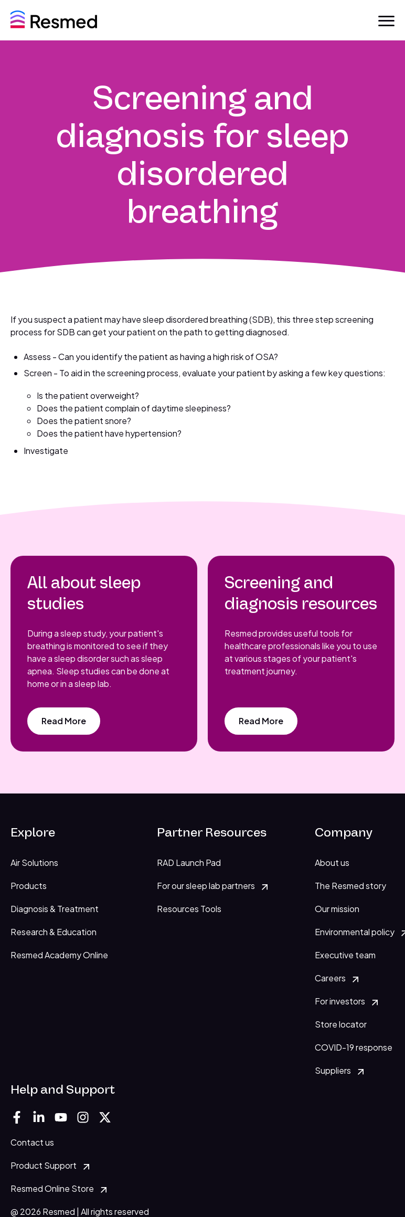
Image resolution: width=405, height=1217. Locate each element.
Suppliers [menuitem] (333, 1070)
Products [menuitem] (28, 885)
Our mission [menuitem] (337, 908)
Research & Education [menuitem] (53, 931)
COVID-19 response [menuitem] (353, 1047)
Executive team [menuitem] (345, 954)
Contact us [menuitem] (32, 1142)
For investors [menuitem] (340, 1001)
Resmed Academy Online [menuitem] (59, 954)
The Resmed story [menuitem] (350, 885)
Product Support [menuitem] (43, 1165)
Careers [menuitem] (330, 977)
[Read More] (63, 721)
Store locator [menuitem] (341, 1024)
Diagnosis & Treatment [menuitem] (54, 908)
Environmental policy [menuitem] (355, 931)
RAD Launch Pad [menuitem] (189, 862)
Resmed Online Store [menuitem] (52, 1188)
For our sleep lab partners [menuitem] (206, 885)
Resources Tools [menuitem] (189, 908)
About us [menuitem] (332, 862)
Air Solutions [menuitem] (34, 862)
